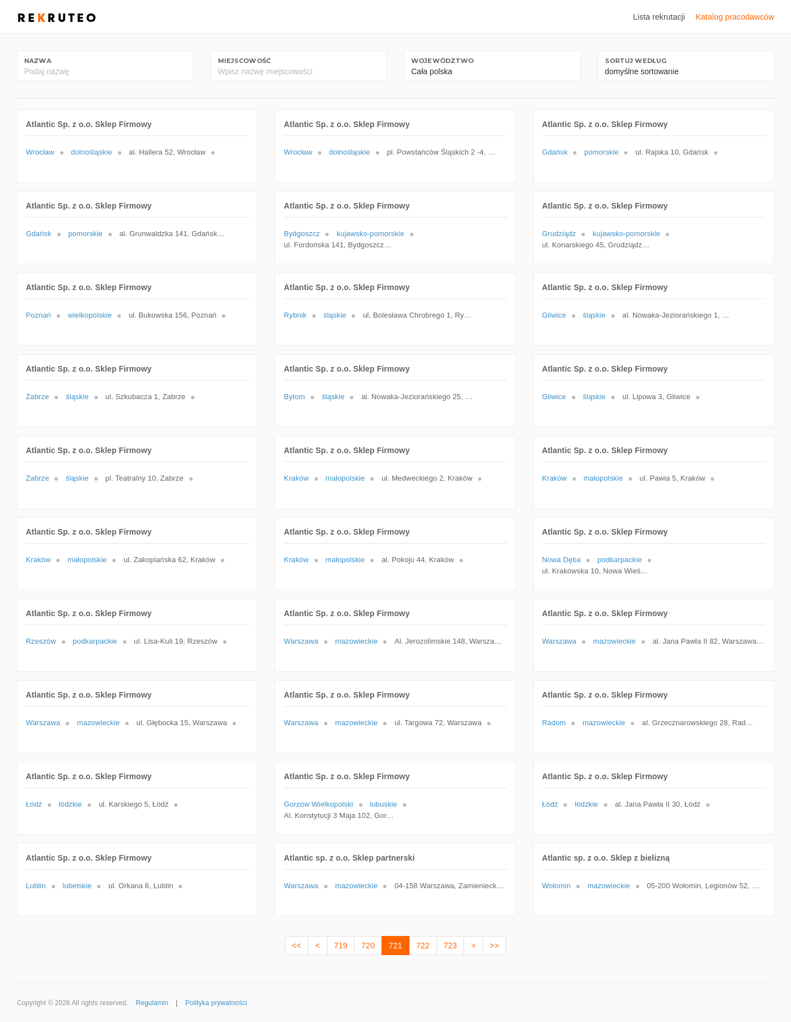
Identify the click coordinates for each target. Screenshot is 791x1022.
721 (395, 945)
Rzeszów (41, 641)
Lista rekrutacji (659, 16)
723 (450, 945)
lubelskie (77, 885)
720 (368, 945)
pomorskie (601, 152)
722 (423, 945)
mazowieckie (356, 641)
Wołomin (556, 885)
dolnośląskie (91, 152)
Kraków (296, 478)
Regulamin (152, 1003)
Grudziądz (559, 233)
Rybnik (295, 315)
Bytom (294, 396)
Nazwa (37, 61)
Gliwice (554, 315)
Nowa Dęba (561, 559)
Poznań (38, 315)
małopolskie (345, 478)
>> (494, 945)
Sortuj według (636, 61)
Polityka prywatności (216, 1003)
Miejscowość (244, 61)
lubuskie (383, 804)
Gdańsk (555, 152)
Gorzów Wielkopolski (318, 804)
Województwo (442, 61)
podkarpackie (620, 559)
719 (341, 945)
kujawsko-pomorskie (370, 233)
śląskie (335, 315)
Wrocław (40, 152)
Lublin (36, 885)
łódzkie (70, 804)
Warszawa (301, 641)
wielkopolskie (90, 315)
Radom (554, 722)
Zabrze (37, 396)
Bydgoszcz (302, 233)
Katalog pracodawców (734, 16)
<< (297, 945)
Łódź (34, 804)
